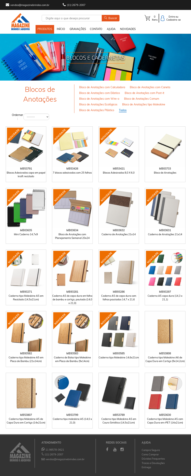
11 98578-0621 (52, 449)
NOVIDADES (128, 29)
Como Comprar (150, 454)
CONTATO (96, 29)
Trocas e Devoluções (153, 463)
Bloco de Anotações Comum (141, 98)
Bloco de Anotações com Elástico (99, 93)
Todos (123, 110)
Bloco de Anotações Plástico (96, 110)
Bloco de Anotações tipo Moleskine (143, 104)
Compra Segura (151, 450)
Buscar (110, 18)
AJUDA (111, 29)
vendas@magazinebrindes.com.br (29, 4)
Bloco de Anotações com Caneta (150, 87)
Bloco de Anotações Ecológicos (98, 104)
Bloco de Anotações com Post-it (144, 93)
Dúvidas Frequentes (153, 458)
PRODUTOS (44, 29)
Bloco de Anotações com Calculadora (102, 87)
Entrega (146, 467)
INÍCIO (61, 29)
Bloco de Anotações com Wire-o (99, 98)
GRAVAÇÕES (78, 29)
